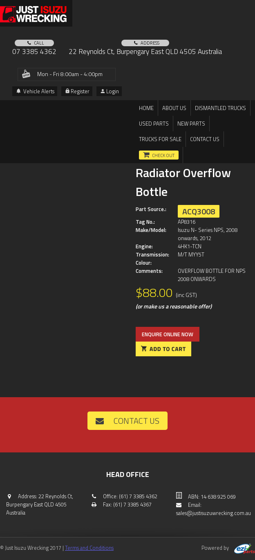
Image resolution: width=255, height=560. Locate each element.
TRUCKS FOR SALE (160, 139)
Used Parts (154, 123)
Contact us (204, 139)
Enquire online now (167, 334)
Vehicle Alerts (35, 91)
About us (174, 108)
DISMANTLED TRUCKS (220, 108)
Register (77, 91)
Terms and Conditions (89, 548)
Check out (163, 155)
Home (146, 108)
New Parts (191, 123)
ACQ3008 (198, 211)
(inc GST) (186, 294)
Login (110, 91)
